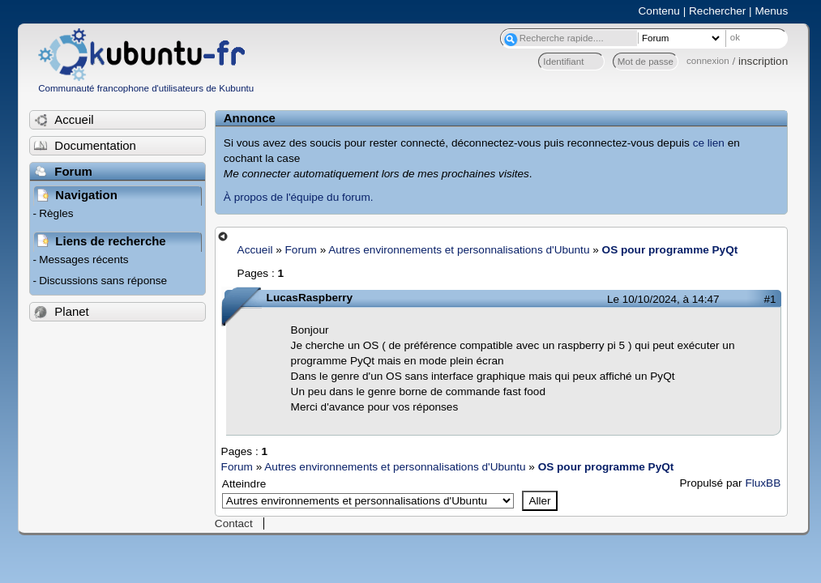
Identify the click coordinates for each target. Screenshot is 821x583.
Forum (301, 250)
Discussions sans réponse (103, 280)
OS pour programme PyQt (670, 250)
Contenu (659, 11)
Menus (771, 11)
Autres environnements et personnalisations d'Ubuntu (458, 250)
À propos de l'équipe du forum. (299, 197)
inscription (763, 61)
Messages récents (83, 259)
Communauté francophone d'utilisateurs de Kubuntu (146, 88)
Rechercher (717, 11)
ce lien (709, 143)
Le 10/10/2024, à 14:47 (663, 299)
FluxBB (762, 483)
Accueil (255, 250)
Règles (56, 213)
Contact (234, 523)
